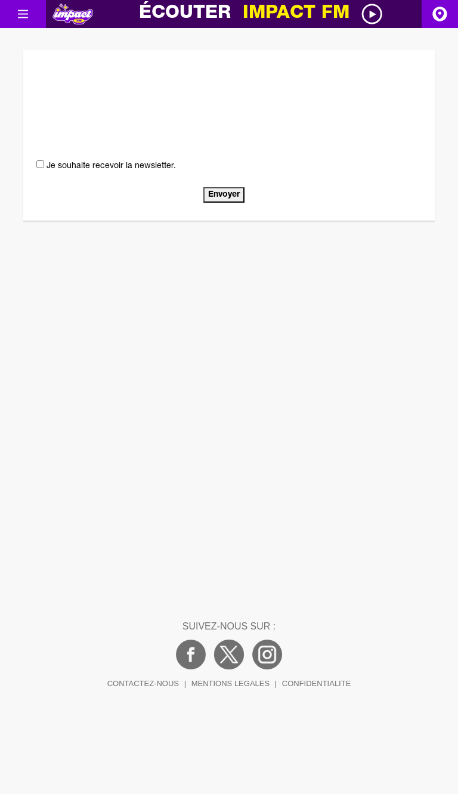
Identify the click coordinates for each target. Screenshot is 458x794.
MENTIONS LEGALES (230, 683)
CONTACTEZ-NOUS (143, 683)
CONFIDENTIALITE (316, 683)
